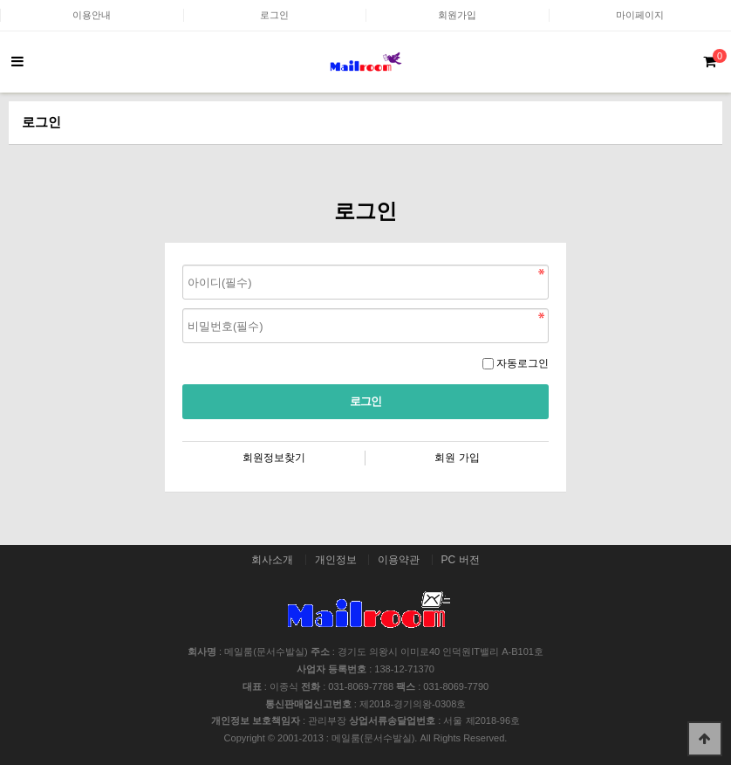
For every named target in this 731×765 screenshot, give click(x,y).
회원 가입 (456, 457)
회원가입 (457, 15)
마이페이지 (640, 15)
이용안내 (91, 15)
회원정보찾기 (274, 457)
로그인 (274, 15)
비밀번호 (182, 260)
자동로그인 (522, 363)
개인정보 (336, 560)
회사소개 (272, 560)
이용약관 (399, 560)
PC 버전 (460, 560)
